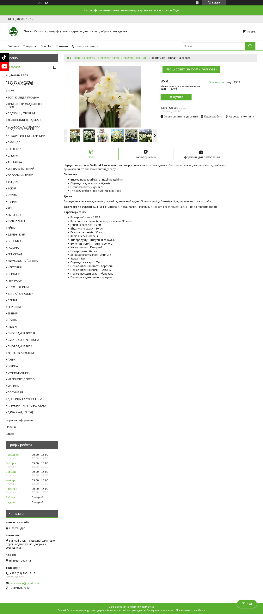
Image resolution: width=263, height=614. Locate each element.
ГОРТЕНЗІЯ (15, 149)
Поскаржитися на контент (160, 610)
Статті (10, 433)
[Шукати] (250, 46)
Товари (28, 46)
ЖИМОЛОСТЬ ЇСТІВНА (23, 260)
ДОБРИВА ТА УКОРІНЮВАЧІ (26, 399)
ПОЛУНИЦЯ (15, 392)
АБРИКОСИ (15, 280)
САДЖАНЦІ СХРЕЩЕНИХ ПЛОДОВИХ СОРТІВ (24, 128)
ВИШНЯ (13, 313)
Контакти (62, 46)
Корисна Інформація (19, 420)
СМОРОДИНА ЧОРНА (21, 333)
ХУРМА (12, 195)
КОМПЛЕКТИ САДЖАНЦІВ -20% (25, 105)
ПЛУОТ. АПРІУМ (18, 287)
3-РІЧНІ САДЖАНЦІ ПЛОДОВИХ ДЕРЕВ (20, 83)
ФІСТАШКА (15, 162)
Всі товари (13, 67)
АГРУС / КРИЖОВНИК (21, 353)
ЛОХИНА (13, 247)
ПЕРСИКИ (14, 274)
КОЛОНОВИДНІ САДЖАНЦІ (25, 120)
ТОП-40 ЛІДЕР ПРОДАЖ (23, 97)
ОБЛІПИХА (14, 241)
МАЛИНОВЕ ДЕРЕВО (21, 379)
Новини (11, 427)
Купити (178, 97)
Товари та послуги (83, 57)
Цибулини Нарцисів (134, 57)
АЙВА (11, 228)
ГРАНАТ (13, 201)
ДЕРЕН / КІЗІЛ (17, 234)
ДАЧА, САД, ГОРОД (20, 412)
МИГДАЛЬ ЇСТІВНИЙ (21, 168)
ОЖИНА (13, 366)
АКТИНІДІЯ (15, 214)
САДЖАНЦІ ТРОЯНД (21, 113)
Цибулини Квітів (108, 57)
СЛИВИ (12, 300)
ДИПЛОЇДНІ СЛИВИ (21, 293)
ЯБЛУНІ (12, 326)
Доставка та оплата (85, 46)
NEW (11, 90)
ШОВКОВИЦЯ (16, 221)
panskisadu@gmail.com (24, 583)
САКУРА (13, 155)
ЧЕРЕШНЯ (14, 306)
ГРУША (12, 320)
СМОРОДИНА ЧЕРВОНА (23, 339)
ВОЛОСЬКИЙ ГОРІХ (20, 175)
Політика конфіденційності (190, 610)
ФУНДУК (13, 181)
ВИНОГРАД (15, 254)
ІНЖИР (12, 188)
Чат (247, 604)
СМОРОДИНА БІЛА (20, 346)
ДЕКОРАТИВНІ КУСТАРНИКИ (26, 135)
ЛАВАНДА (14, 142)
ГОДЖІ (12, 359)
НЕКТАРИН (15, 267)
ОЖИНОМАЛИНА (18, 372)
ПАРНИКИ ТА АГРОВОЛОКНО (27, 405)
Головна (13, 46)
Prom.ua (149, 606)
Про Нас (46, 46)
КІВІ (10, 208)
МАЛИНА (13, 385)
